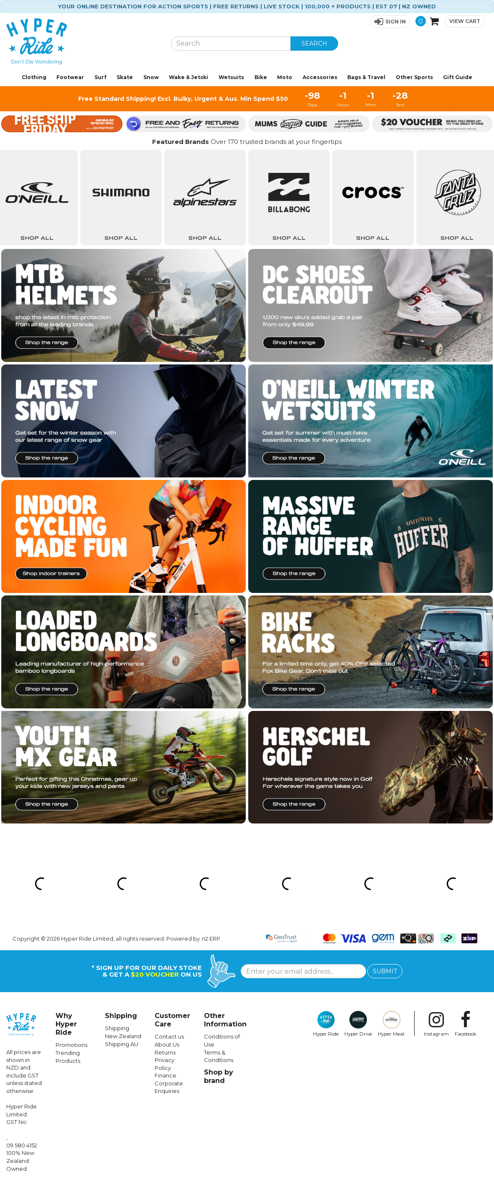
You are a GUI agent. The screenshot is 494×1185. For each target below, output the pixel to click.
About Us (167, 1044)
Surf (100, 77)
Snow (151, 77)
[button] (390, 21)
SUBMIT (385, 971)
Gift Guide (457, 77)
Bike (261, 77)
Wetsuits (231, 77)
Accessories (320, 77)
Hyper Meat (391, 1024)
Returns (165, 1052)
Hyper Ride (326, 1024)
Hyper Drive (358, 1024)
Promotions (71, 1044)
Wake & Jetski (188, 77)
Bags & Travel (366, 77)
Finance (165, 1075)
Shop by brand (218, 1076)
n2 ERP (211, 938)
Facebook (465, 1024)
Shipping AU (121, 1044)
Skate (125, 77)
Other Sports (414, 77)
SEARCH (314, 43)
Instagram (436, 1024)
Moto (284, 77)
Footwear (70, 77)
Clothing (34, 77)
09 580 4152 (21, 1145)
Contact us (169, 1036)
